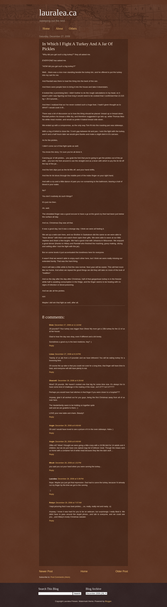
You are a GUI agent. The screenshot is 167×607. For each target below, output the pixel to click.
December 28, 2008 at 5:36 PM (71, 479)
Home (46, 28)
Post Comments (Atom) (60, 577)
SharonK (53, 380)
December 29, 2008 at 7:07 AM (68, 503)
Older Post (122, 571)
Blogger (108, 601)
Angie (51, 425)
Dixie (51, 325)
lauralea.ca (58, 12)
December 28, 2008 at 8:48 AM (68, 425)
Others (73, 28)
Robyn (52, 503)
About (59, 28)
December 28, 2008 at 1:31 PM (68, 463)
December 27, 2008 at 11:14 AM (68, 325)
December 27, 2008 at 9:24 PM (68, 354)
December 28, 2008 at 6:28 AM (71, 380)
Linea (51, 354)
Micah (52, 463)
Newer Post (46, 571)
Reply (51, 346)
